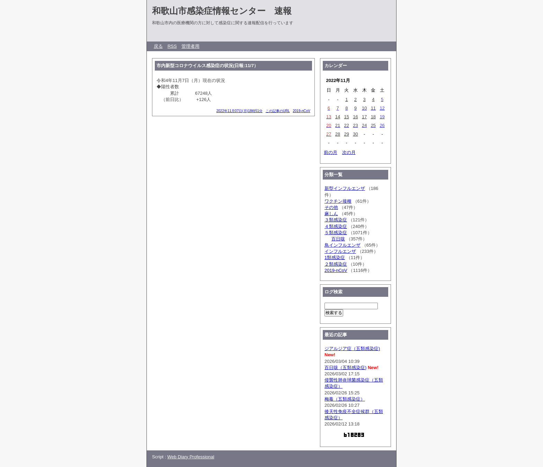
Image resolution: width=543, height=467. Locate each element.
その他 (331, 207)
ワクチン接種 (337, 201)
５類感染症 (335, 232)
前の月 (330, 152)
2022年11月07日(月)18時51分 (239, 111)
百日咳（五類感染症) (345, 367)
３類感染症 (335, 219)
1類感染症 (334, 257)
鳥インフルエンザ (342, 245)
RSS (172, 46)
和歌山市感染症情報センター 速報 (222, 11)
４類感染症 (335, 226)
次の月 (349, 152)
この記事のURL (278, 111)
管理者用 (190, 46)
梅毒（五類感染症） (344, 399)
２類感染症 (335, 264)
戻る (158, 46)
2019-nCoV (301, 111)
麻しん (331, 213)
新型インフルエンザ (344, 188)
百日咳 (338, 238)
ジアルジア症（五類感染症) (352, 348)
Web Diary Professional (190, 456)
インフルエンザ (340, 251)
